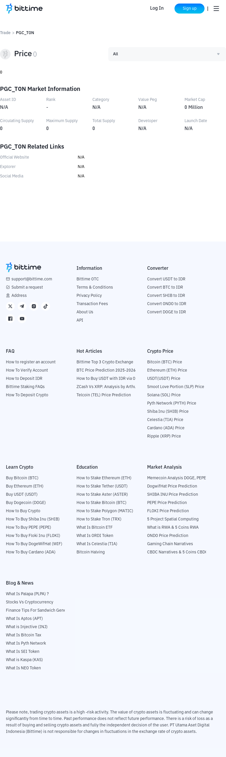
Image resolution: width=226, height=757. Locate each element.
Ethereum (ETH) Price (167, 370)
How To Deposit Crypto (27, 395)
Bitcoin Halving (91, 552)
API (80, 320)
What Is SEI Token (22, 652)
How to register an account (31, 362)
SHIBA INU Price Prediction (172, 495)
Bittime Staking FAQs (25, 387)
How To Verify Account (27, 370)
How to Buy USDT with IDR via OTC (108, 379)
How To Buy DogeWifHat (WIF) (34, 544)
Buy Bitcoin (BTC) (22, 478)
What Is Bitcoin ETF (95, 527)
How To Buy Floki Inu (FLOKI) (33, 536)
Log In (156, 8)
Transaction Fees (92, 304)
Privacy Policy (89, 296)
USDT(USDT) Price (163, 379)
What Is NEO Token (23, 668)
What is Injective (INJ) (27, 627)
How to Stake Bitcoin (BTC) (102, 503)
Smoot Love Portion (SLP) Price (175, 387)
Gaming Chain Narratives (170, 544)
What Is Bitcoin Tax (23, 635)
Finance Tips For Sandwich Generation (41, 610)
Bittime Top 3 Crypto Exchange (105, 362)
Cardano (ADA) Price (166, 428)
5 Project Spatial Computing (173, 519)
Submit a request (27, 287)
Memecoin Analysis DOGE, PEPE (176, 478)
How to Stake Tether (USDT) (102, 486)
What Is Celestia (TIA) (97, 544)
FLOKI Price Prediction (168, 511)
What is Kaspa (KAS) (24, 660)
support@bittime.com (31, 279)
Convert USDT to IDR (166, 279)
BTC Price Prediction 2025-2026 (106, 370)
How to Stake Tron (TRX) (99, 519)
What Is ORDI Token (95, 536)
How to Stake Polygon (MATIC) (105, 511)
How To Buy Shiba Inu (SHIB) (33, 519)
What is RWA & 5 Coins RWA (173, 527)
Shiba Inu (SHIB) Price (168, 412)
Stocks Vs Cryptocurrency (29, 602)
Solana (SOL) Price (164, 395)
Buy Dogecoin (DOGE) (26, 503)
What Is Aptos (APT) (24, 619)
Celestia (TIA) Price (165, 420)
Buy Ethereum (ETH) (25, 486)
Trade (5, 33)
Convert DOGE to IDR (166, 312)
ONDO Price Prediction (167, 536)
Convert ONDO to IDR (166, 304)
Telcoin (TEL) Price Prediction (104, 395)
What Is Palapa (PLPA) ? (27, 594)
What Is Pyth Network (26, 643)
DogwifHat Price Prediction (172, 486)
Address (19, 296)
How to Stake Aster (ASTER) (102, 495)
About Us (85, 312)
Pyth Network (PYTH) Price (171, 403)
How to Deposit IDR (24, 379)
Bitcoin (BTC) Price (164, 362)
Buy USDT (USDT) (22, 495)
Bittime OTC (88, 279)
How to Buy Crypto (23, 511)
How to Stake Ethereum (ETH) (104, 478)
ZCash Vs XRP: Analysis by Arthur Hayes (113, 387)
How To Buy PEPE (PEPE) (28, 527)
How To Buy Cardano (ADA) (31, 552)
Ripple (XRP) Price (164, 436)
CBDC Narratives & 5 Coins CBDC (177, 552)
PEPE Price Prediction (167, 503)
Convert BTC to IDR (165, 287)
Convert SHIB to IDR (166, 296)
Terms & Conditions (95, 287)
